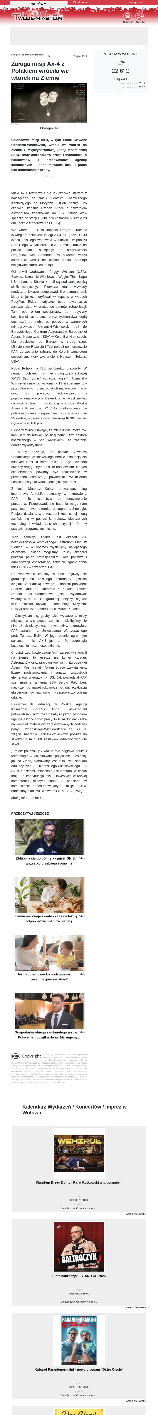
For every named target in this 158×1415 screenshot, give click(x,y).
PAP (49, 56)
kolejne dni (121, 79)
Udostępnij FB (48, 128)
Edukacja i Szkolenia (32, 54)
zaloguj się (136, 2)
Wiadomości (81, 2)
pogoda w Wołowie (121, 54)
